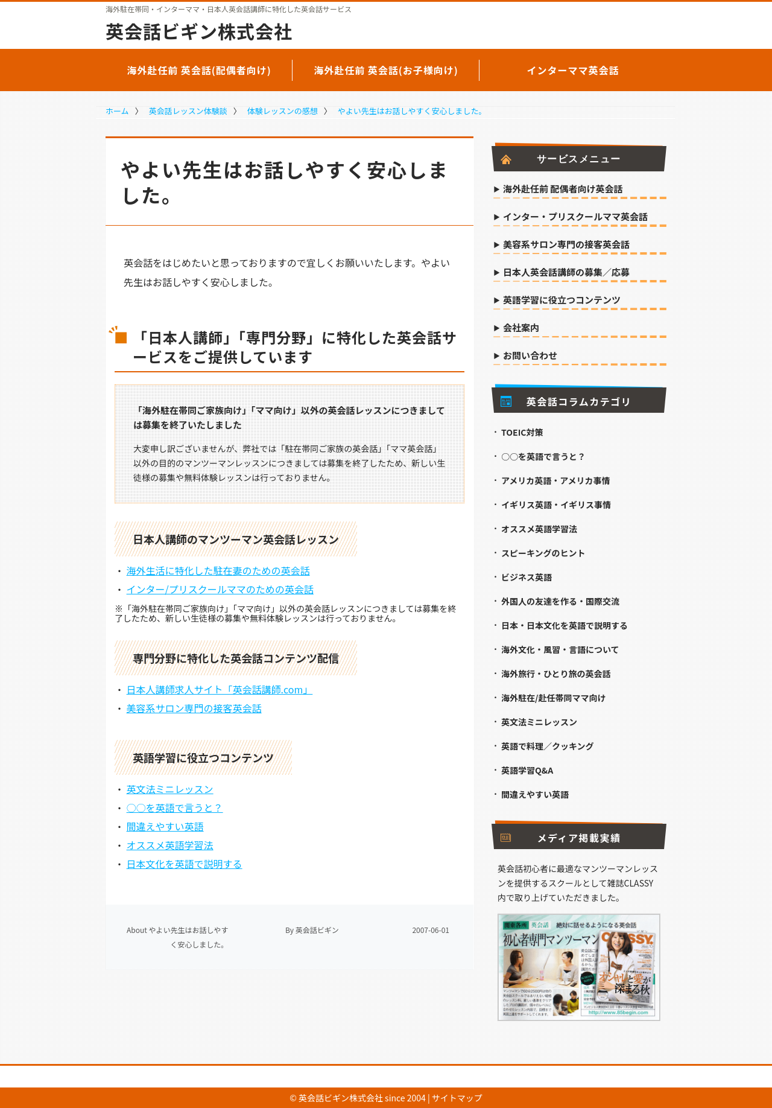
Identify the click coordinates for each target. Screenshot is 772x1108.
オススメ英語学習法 (170, 845)
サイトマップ (457, 1098)
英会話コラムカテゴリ (566, 401)
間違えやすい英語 (165, 826)
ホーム (117, 110)
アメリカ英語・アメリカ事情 (555, 480)
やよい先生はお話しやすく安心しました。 (412, 110)
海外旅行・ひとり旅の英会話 (556, 673)
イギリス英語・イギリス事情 (556, 504)
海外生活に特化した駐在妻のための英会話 (218, 570)
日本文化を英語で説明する (184, 863)
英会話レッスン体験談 (188, 110)
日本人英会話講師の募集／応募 (566, 272)
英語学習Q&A (527, 770)
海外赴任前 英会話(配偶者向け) (199, 70)
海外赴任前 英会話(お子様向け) (386, 70)
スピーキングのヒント (543, 553)
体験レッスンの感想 (282, 110)
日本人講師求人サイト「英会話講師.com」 (220, 689)
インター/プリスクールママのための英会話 (220, 589)
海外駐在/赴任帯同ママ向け (553, 698)
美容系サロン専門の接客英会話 (194, 708)
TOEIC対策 (522, 432)
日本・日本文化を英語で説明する (564, 625)
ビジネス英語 (526, 577)
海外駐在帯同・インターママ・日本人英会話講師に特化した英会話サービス (229, 9)
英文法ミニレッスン (170, 789)
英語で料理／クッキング (547, 746)
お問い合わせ (530, 356)
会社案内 (521, 328)
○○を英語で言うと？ (175, 807)
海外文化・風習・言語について (560, 649)
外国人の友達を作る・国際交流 (560, 601)
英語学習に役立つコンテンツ (562, 300)
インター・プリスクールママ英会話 (575, 217)
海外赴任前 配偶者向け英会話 (562, 189)
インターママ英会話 (573, 70)
